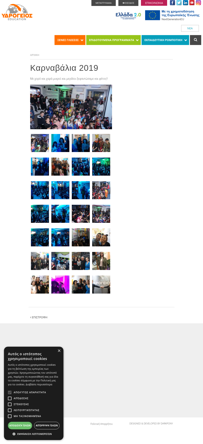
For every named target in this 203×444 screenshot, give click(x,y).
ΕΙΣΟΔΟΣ (128, 2)
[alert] (33, 393)
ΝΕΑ (190, 28)
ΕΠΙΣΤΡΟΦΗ (38, 317)
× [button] (58, 350)
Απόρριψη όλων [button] (47, 425)
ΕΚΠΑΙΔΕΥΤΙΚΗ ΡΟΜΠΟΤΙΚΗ (163, 40)
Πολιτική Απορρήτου (101, 424)
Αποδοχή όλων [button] (20, 425)
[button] (33, 434)
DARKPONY (167, 424)
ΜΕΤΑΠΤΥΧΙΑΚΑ (104, 2)
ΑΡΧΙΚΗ (35, 55)
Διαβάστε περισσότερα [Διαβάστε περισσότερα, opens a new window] (39, 384)
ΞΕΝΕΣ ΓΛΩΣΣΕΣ (68, 40)
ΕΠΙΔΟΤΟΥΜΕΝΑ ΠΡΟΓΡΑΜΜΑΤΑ (111, 40)
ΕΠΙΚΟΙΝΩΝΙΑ (154, 3)
